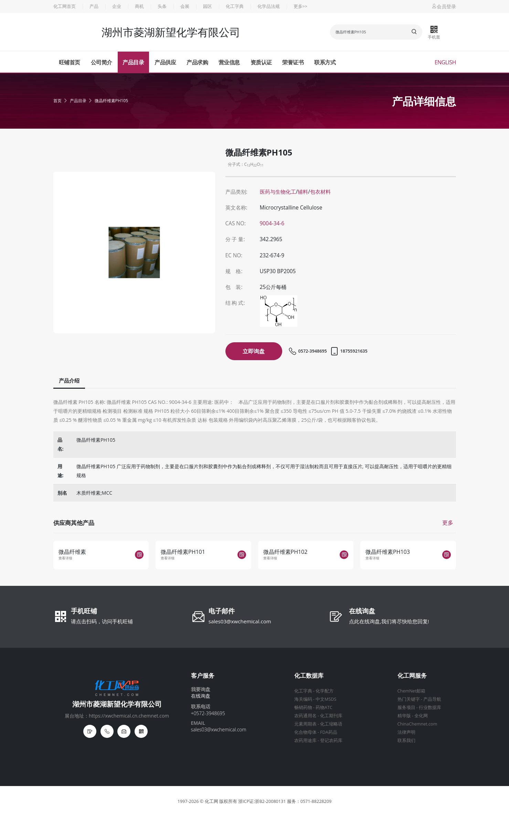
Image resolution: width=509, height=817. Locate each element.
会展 (184, 6)
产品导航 (432, 699)
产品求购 (197, 62)
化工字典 (235, 6)
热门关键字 (408, 699)
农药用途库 (305, 740)
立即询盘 (254, 351)
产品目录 (133, 62)
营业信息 (229, 62)
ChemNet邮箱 (411, 691)
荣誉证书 (293, 62)
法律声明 (406, 732)
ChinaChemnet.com (417, 724)
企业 (116, 6)
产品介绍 (69, 380)
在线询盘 (362, 611)
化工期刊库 (331, 716)
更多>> (300, 6)
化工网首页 (64, 6)
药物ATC (324, 707)
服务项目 (406, 707)
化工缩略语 (331, 724)
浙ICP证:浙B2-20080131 (262, 801)
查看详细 (65, 558)
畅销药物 (303, 707)
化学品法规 (268, 6)
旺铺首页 (69, 62)
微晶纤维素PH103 (387, 552)
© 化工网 (209, 801)
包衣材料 (320, 191)
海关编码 (303, 699)
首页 (57, 101)
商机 (139, 6)
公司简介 (101, 62)
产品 (93, 6)
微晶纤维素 (72, 552)
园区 (207, 6)
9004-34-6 (272, 223)
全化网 (421, 716)
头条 (162, 6)
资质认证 (261, 62)
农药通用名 (305, 716)
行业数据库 (430, 707)
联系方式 (325, 62)
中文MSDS (326, 699)
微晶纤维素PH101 (183, 552)
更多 (447, 522)
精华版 (404, 716)
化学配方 (324, 691)
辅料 (303, 191)
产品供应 (165, 62)
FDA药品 (328, 732)
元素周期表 (305, 724)
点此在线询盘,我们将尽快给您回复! (389, 621)
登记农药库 (331, 740)
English (445, 62)
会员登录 (443, 6)
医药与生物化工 (278, 191)
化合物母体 (305, 732)
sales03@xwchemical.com (240, 621)
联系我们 (406, 740)
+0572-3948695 (208, 713)
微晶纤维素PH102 (285, 552)
